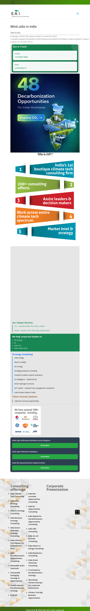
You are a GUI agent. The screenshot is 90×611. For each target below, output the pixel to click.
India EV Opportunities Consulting (34, 509)
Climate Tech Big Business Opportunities (35, 595)
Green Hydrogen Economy (24, 384)
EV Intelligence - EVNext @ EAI (25, 379)
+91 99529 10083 (21, 57)
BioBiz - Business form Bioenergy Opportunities (32, 330)
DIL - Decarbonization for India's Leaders (29, 326)
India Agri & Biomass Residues (24, 451)
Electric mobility (20, 362)
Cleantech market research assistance (28, 375)
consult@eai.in (21, 68)
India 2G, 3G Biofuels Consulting (33, 539)
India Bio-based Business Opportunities (28, 463)
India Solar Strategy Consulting (14, 503)
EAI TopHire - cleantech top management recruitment (34, 388)
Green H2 (17, 345)
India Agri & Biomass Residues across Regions (31, 440)
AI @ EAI (13, 595)
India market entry (21, 348)
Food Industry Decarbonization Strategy (35, 573)
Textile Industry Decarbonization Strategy (17, 588)
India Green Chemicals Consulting (33, 563)
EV (15, 343)
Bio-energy (18, 340)
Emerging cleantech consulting (25, 371)
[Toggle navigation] (12, 2)
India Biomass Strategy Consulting (16, 520)
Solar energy (19, 358)
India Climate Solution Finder (25, 392)
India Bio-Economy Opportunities (26, 401)
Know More (45, 445)
